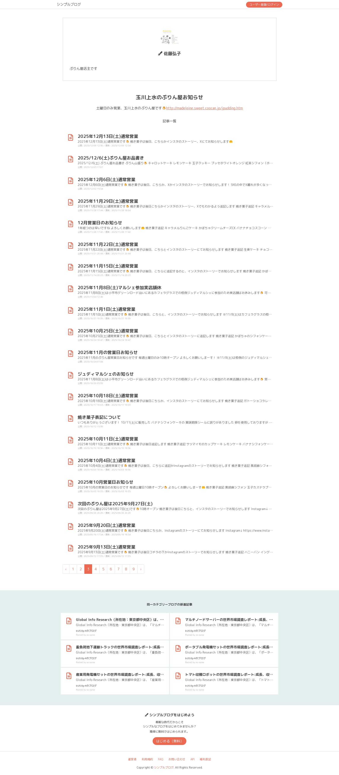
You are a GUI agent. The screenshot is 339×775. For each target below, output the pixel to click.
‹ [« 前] (66, 569)
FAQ (160, 759)
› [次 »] (140, 569)
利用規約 (147, 759)
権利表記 (205, 759)
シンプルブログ (69, 4)
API (192, 759)
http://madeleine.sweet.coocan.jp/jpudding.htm (204, 108)
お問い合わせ (176, 759)
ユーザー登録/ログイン (264, 4)
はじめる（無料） (170, 741)
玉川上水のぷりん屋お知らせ (169, 97)
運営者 (132, 759)
